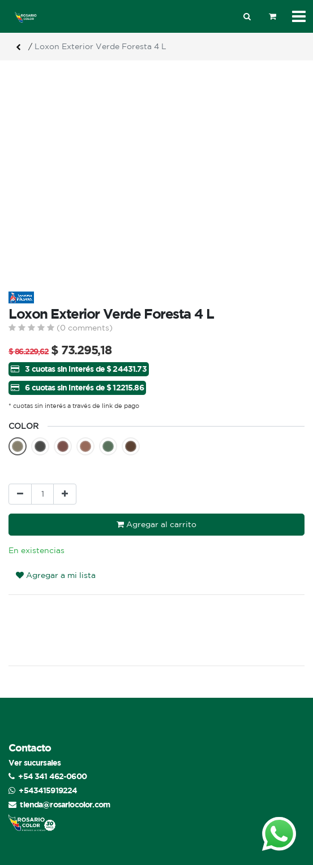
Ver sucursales (34, 741)
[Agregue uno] (64, 494)
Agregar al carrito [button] (156, 524)
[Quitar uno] (20, 494)
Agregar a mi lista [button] (56, 554)
